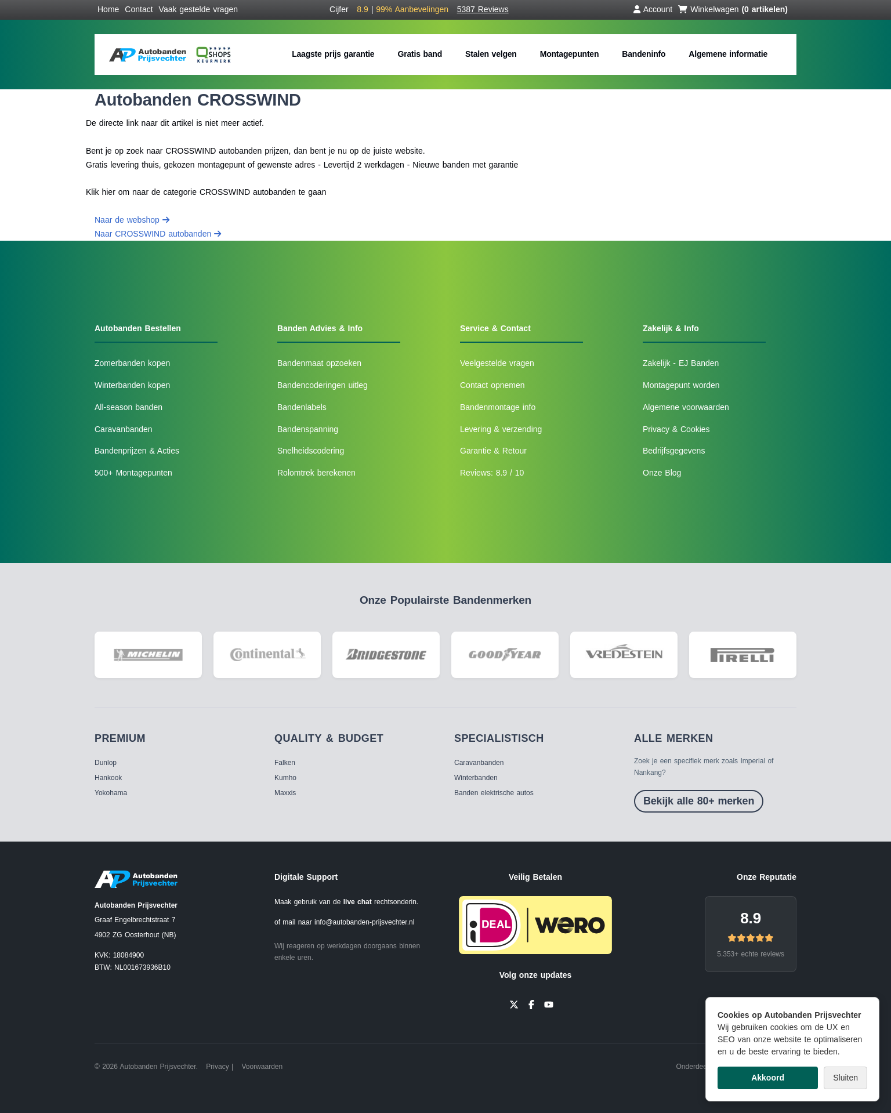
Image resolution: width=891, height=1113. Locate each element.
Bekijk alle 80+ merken (698, 801)
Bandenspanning (307, 429)
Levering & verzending (501, 429)
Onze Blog (662, 472)
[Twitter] (514, 1004)
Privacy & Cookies (676, 429)
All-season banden (128, 407)
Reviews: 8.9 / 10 (492, 472)
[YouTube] (548, 1004)
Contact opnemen (492, 385)
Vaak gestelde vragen (198, 9)
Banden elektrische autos (494, 793)
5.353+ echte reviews (750, 954)
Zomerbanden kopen (132, 363)
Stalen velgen (491, 54)
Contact (139, 9)
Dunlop (106, 763)
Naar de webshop (132, 219)
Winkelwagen (733, 9)
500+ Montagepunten (133, 472)
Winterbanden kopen (132, 385)
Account (653, 9)
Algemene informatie (728, 54)
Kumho (285, 778)
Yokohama (111, 793)
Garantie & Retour (493, 450)
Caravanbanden (124, 429)
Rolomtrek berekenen (316, 472)
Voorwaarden (261, 1067)
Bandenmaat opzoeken (319, 363)
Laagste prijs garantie (333, 54)
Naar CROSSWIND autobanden (158, 233)
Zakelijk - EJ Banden (681, 363)
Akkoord (767, 1077)
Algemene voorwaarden (686, 407)
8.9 (750, 918)
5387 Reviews (483, 9)
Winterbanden (476, 778)
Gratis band (419, 54)
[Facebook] (531, 1004)
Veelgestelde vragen (497, 363)
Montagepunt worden (681, 385)
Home (108, 9)
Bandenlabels (302, 407)
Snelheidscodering (310, 450)
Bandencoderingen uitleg (322, 385)
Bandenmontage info (497, 407)
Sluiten (845, 1077)
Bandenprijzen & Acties (137, 450)
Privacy (217, 1067)
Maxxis (285, 793)
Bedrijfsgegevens (674, 450)
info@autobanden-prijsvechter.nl (364, 922)
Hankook (108, 778)
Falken (284, 763)
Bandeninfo (643, 54)
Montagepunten (569, 54)
